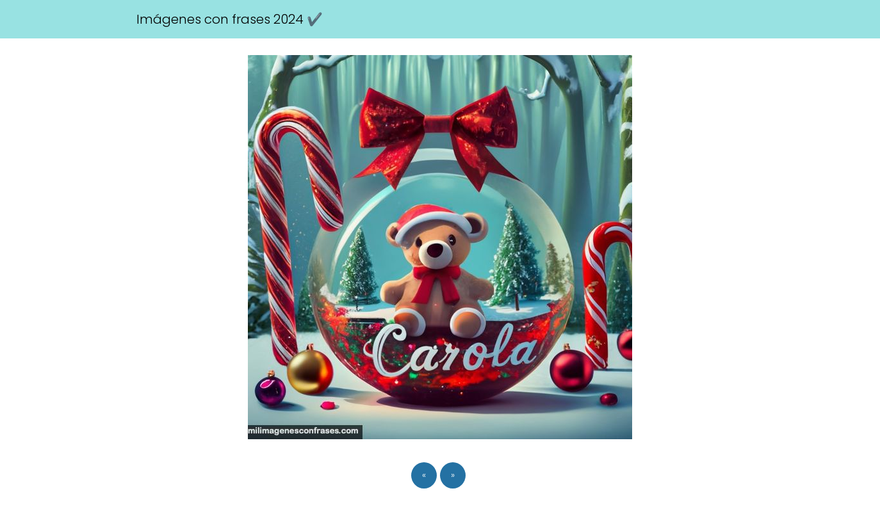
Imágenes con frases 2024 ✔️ (229, 19)
